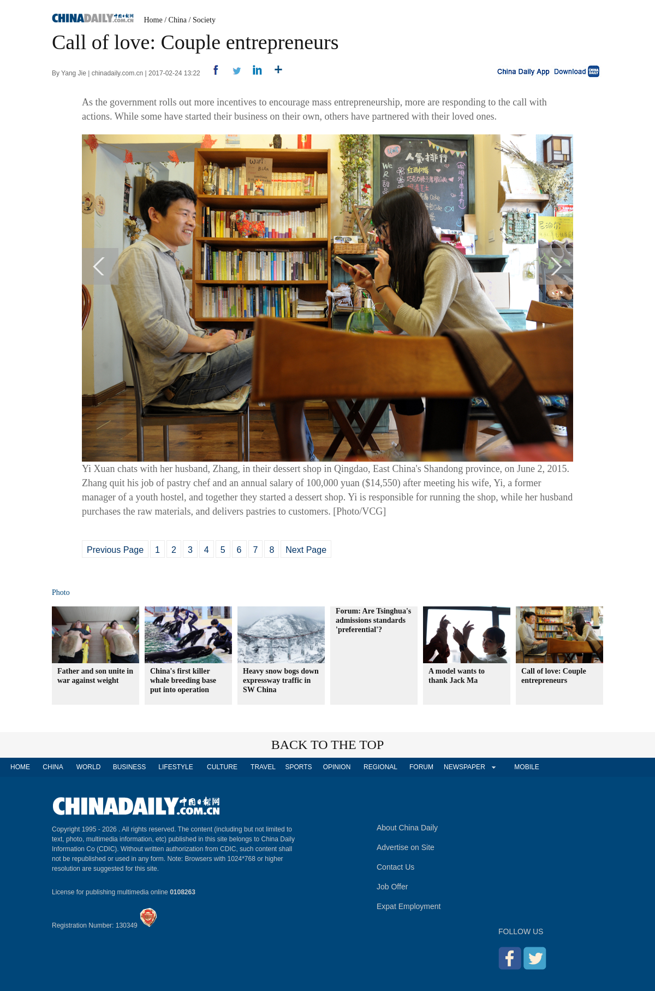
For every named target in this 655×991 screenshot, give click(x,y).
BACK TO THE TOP (327, 745)
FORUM (421, 767)
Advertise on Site (405, 847)
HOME (20, 767)
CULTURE (222, 767)
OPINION (337, 767)
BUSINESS (129, 767)
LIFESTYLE (175, 767)
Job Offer (392, 886)
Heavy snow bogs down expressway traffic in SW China (281, 680)
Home (153, 20)
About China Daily (407, 827)
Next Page (305, 550)
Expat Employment (409, 906)
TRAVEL (263, 767)
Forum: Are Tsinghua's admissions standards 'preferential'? (373, 620)
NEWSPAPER (464, 767)
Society (204, 20)
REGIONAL (380, 767)
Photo (61, 592)
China (178, 20)
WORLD (88, 767)
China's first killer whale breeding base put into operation (183, 680)
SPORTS (298, 767)
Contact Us (395, 867)
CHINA (53, 767)
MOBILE (526, 767)
